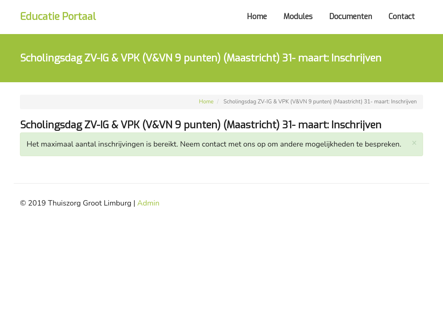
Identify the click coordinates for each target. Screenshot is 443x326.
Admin (148, 203)
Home (257, 17)
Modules (298, 17)
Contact (402, 17)
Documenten (350, 17)
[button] (414, 142)
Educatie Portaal (58, 16)
